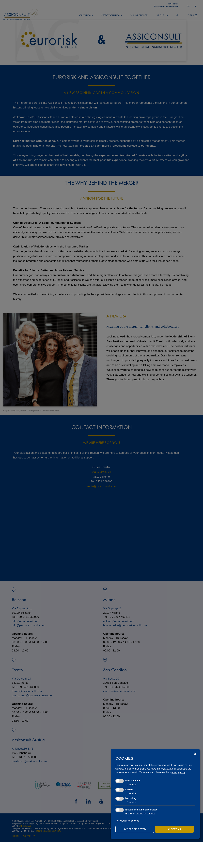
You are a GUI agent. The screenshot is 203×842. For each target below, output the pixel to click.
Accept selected (135, 829)
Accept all (175, 829)
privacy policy (178, 772)
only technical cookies (127, 820)
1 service (130, 784)
